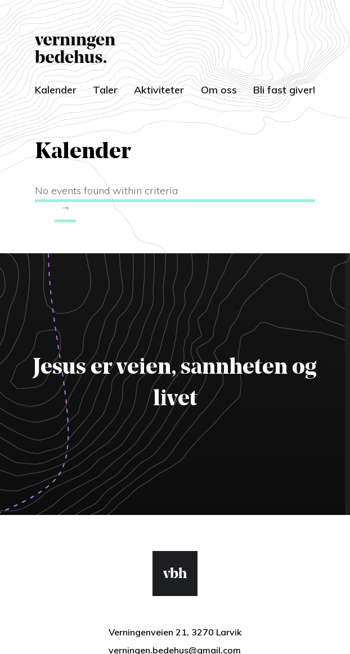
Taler (105, 89)
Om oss (219, 89)
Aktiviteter (159, 89)
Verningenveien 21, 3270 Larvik (175, 632)
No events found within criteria (106, 190)
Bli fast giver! (284, 89)
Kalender (56, 89)
